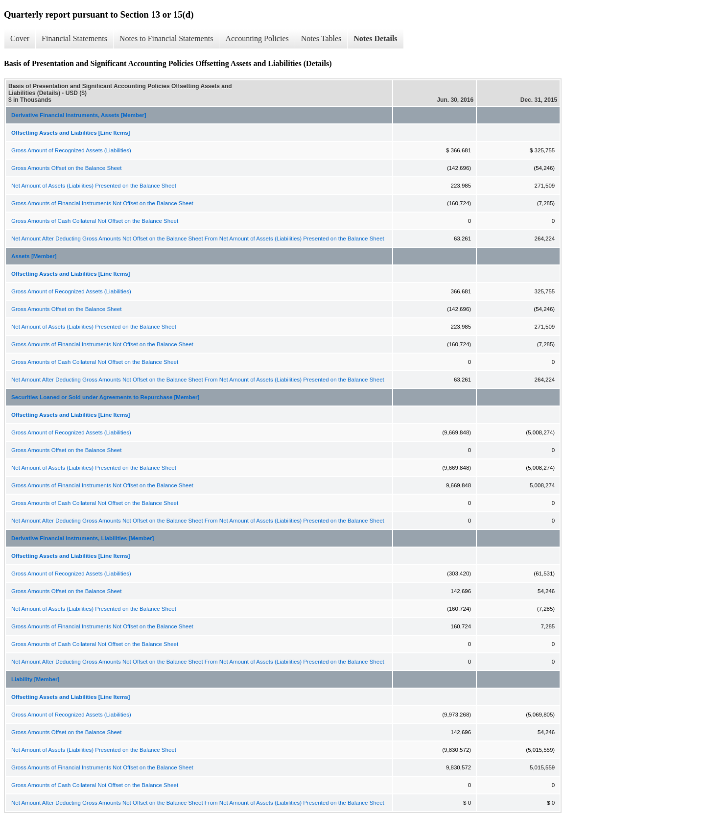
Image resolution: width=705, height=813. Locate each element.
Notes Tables (321, 38)
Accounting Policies (256, 38)
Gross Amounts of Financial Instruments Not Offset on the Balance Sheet (102, 203)
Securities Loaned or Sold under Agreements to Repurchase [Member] (105, 397)
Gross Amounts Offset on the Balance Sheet (66, 168)
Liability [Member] (35, 679)
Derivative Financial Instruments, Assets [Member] (78, 115)
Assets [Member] (34, 256)
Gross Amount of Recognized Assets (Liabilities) (71, 150)
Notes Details (375, 38)
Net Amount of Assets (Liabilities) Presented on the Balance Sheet (93, 186)
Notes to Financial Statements (166, 38)
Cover (19, 38)
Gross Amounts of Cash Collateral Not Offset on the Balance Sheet (94, 221)
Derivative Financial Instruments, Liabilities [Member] (82, 538)
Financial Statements (74, 38)
